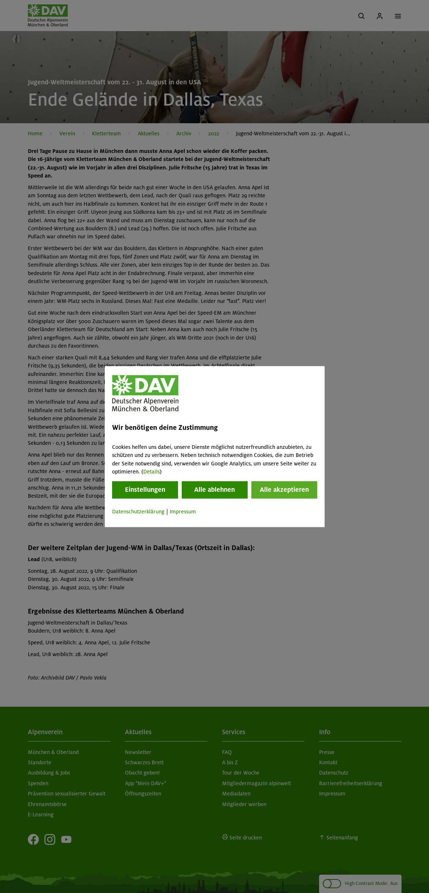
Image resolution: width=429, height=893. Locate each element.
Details (151, 471)
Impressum (183, 512)
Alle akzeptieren (284, 490)
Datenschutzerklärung (138, 512)
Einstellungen (145, 490)
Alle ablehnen (214, 490)
